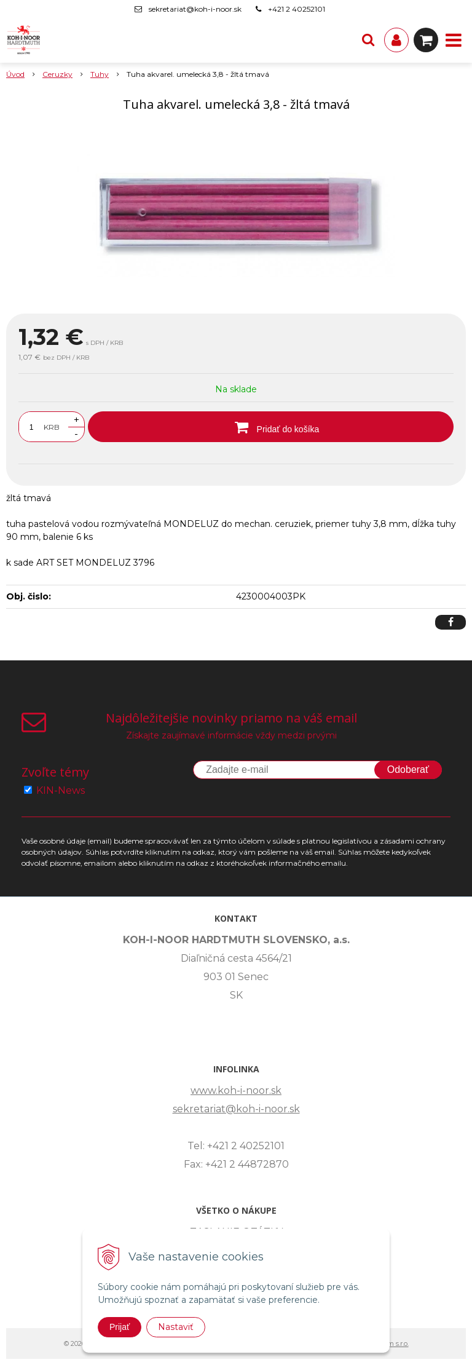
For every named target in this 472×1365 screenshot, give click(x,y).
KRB (52, 427)
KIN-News (60, 790)
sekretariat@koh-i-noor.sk (195, 9)
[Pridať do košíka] (271, 426)
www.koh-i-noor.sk (236, 1090)
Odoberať (408, 769)
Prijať (119, 1327)
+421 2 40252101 (296, 9)
